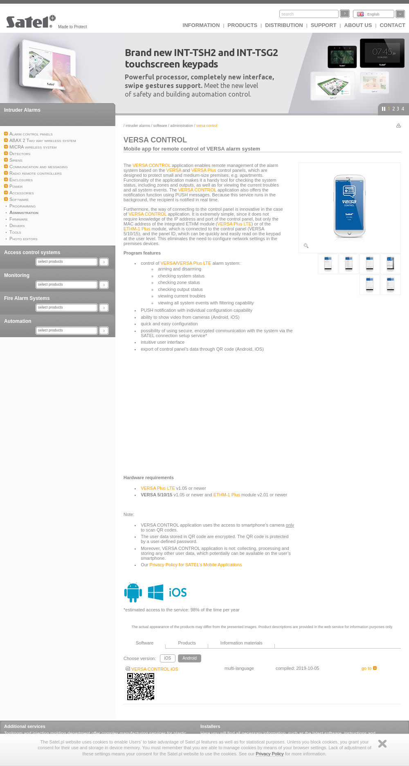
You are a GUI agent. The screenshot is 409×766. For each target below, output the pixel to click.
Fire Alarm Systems (27, 298)
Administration (181, 126)
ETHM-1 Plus (137, 228)
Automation (17, 321)
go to (369, 668)
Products (242, 25)
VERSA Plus (203, 170)
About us (358, 25)
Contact (392, 25)
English (373, 14)
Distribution (284, 25)
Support (324, 25)
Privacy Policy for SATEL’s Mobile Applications (196, 564)
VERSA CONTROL (152, 165)
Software (160, 126)
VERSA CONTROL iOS (152, 669)
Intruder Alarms (22, 110)
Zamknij (382, 744)
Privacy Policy (269, 753)
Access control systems (32, 252)
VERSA (174, 170)
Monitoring (16, 275)
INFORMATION (201, 25)
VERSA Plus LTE (234, 223)
